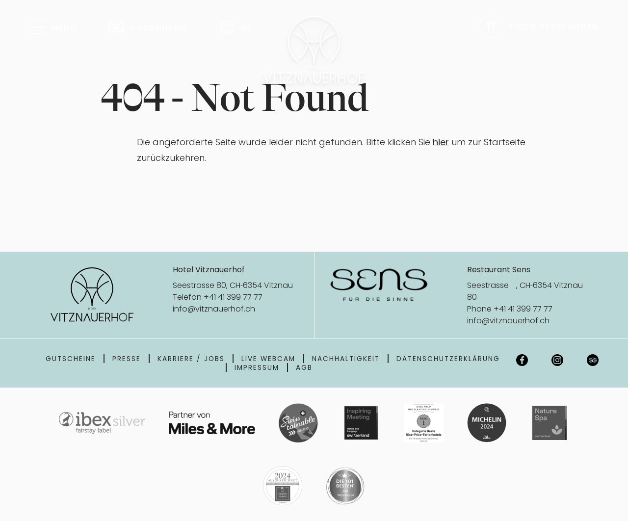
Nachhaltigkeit (346, 358)
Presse (126, 358)
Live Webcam (268, 358)
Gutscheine (71, 358)
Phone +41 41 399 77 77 (509, 309)
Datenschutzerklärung (448, 358)
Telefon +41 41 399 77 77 (217, 297)
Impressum (257, 367)
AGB (304, 367)
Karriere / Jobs (191, 358)
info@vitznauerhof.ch (214, 309)
